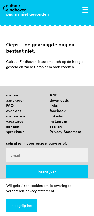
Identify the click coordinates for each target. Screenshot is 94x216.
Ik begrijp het (21, 205)
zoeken (56, 126)
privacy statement (39, 190)
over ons (13, 110)
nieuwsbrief (16, 116)
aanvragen (15, 100)
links (54, 105)
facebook (58, 110)
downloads (59, 100)
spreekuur (15, 131)
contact (12, 126)
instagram (58, 121)
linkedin (57, 116)
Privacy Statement (65, 131)
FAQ (10, 105)
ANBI (54, 95)
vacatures (14, 121)
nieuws (12, 95)
